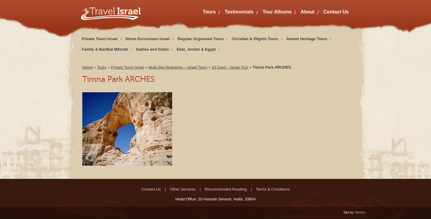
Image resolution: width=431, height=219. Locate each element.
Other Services (182, 189)
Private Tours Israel (100, 39)
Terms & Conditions (273, 189)
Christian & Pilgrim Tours (255, 39)
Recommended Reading (226, 189)
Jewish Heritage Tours (306, 39)
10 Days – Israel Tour (230, 67)
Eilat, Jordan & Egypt (196, 49)
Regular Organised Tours (200, 39)
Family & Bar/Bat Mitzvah (105, 49)
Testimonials (239, 11)
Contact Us (336, 11)
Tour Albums (277, 11)
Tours (209, 11)
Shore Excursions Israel (147, 39)
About (307, 11)
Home (87, 67)
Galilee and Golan (152, 49)
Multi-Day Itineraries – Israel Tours (177, 67)
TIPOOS (359, 212)
